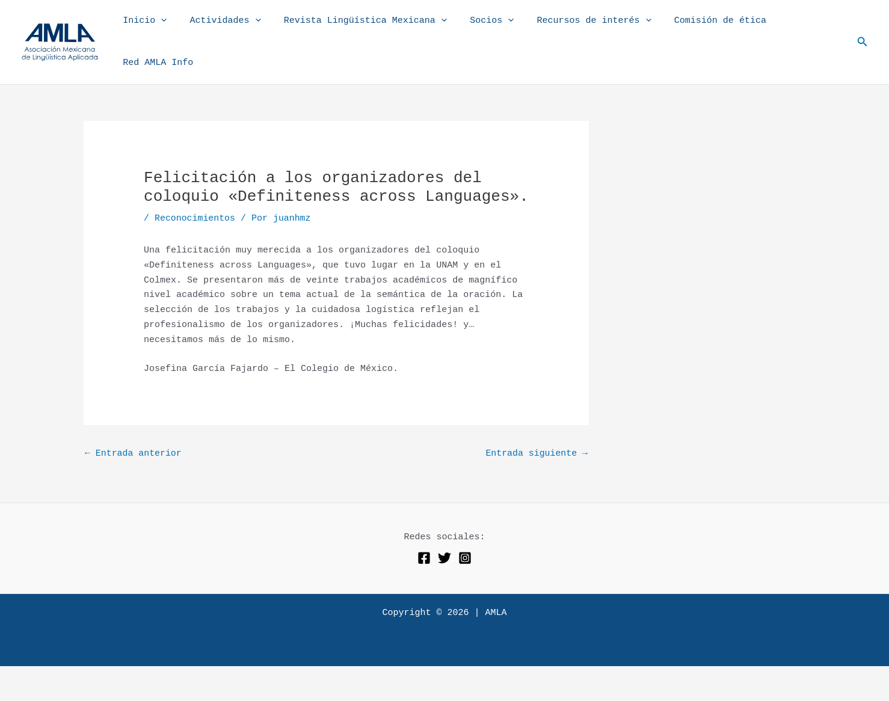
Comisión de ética (702, 28)
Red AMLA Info (801, 28)
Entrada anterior (133, 427)
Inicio (151, 29)
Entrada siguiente (536, 427)
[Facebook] (424, 530)
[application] (167, 29)
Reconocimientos (195, 192)
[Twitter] (444, 530)
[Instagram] (465, 530)
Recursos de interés (580, 29)
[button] (862, 29)
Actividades (226, 29)
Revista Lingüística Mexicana (361, 29)
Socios (483, 29)
